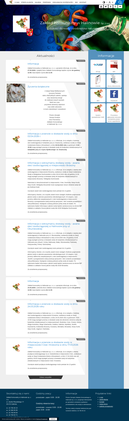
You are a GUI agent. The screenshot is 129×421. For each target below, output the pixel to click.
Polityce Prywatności (41, 419)
